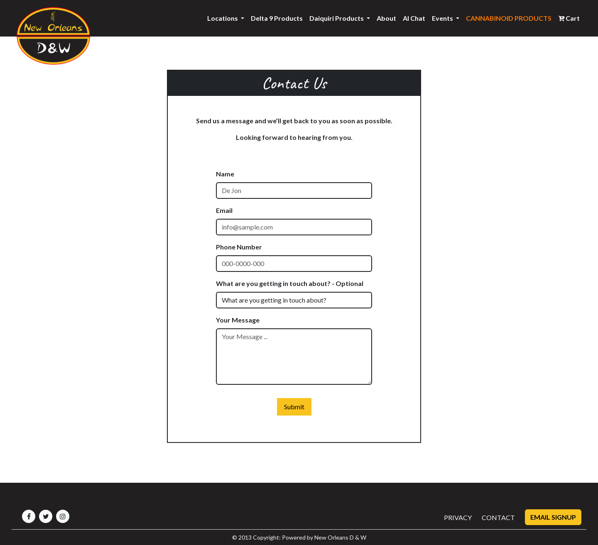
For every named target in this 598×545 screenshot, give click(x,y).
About (386, 18)
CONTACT (498, 517)
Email (224, 210)
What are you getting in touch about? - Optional (289, 283)
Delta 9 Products (277, 18)
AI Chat (414, 18)
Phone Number (239, 247)
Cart (569, 18)
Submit (294, 407)
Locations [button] (223, 18)
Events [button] (443, 18)
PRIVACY (458, 517)
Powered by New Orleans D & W (324, 537)
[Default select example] (294, 300)
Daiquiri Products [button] (337, 18)
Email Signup (553, 517)
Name (225, 174)
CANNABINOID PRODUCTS (508, 18)
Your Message (238, 320)
